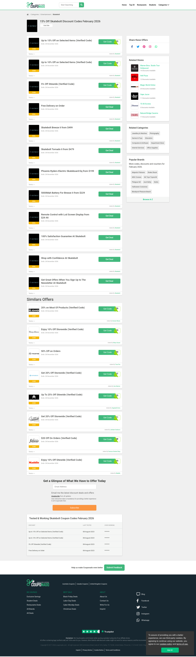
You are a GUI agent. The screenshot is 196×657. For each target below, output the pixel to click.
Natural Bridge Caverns (149, 113)
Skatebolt (56, 14)
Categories (163, 5)
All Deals (30, 614)
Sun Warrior (117, 386)
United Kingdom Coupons (98, 584)
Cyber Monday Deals (71, 605)
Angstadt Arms (116, 408)
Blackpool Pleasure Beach (141, 192)
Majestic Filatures (138, 172)
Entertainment (46, 14)
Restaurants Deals (34, 605)
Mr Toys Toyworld (150, 177)
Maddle (118, 473)
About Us (103, 597)
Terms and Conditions (113, 651)
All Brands (31, 610)
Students (152, 5)
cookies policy (166, 644)
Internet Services (138, 148)
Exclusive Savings (33, 597)
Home (124, 5)
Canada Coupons (82, 584)
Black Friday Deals (70, 597)
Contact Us (104, 601)
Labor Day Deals (69, 601)
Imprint (102, 610)
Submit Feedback (114, 568)
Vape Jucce (144, 94)
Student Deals (32, 601)
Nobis (156, 182)
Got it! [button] (170, 650)
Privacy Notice (87, 651)
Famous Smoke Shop (114, 451)
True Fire (117, 364)
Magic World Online (147, 85)
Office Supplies (152, 148)
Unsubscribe (55, 496)
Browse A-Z (148, 199)
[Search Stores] (81, 4)
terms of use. (182, 644)
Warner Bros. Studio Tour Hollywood (150, 67)
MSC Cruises (136, 177)
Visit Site (46, 25)
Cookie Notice (99, 651)
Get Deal (109, 107)
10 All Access (145, 104)
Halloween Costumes (139, 187)
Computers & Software (140, 143)
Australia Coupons (68, 584)
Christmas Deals (69, 610)
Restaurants (141, 5)
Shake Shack (152, 172)
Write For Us (104, 605)
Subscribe (74, 508)
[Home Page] (29, 14)
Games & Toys (137, 138)
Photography (154, 133)
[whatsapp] (156, 46)
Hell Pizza (144, 76)
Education (148, 138)
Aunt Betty (147, 182)
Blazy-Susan (116, 342)
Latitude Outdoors (115, 429)
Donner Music (116, 321)
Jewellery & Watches (139, 133)
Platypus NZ (136, 182)
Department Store (157, 143)
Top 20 (131, 5)
